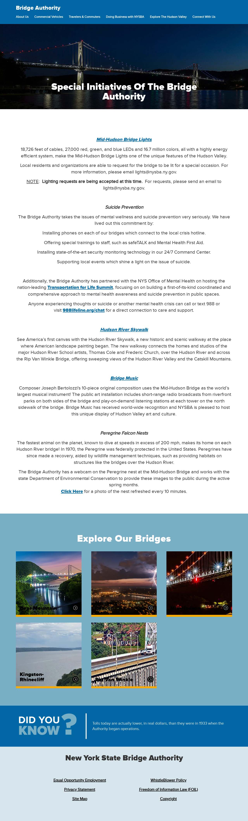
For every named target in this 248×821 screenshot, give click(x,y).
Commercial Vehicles (48, 17)
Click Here (72, 491)
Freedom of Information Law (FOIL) (168, 789)
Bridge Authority (38, 8)
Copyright (168, 799)
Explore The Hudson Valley (168, 17)
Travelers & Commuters (84, 17)
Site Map (79, 799)
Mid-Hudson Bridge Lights (124, 139)
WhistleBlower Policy (168, 780)
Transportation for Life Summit (80, 287)
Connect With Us (203, 17)
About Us (22, 17)
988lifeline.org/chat (84, 310)
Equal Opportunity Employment (79, 780)
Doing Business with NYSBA (125, 17)
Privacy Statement (79, 789)
